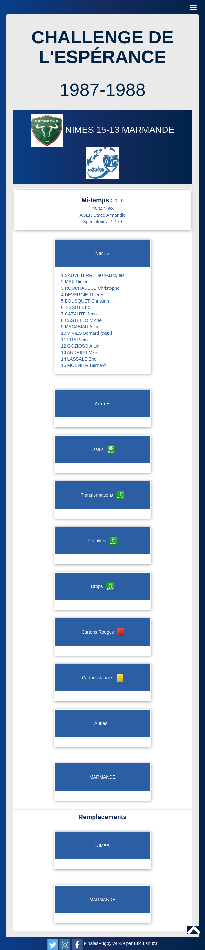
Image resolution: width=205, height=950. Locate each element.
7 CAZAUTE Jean (79, 313)
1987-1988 (102, 89)
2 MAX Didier (74, 281)
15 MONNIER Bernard (83, 365)
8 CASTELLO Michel (81, 320)
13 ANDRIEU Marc (80, 352)
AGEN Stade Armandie (102, 215)
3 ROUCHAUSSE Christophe (90, 288)
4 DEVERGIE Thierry (82, 294)
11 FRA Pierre (75, 339)
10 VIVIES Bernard (86, 333)
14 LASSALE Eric (78, 358)
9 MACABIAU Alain (80, 326)
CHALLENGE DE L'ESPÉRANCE (102, 47)
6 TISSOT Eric (75, 307)
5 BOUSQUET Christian (85, 301)
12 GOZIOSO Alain (80, 346)
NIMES (63, 130)
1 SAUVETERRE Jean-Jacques (93, 275)
